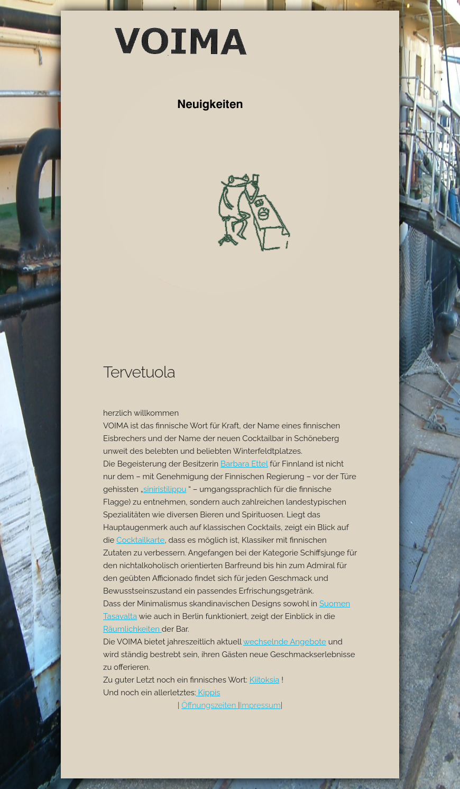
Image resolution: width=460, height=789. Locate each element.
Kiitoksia (265, 680)
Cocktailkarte (140, 540)
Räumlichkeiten (132, 629)
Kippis (208, 692)
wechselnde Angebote (284, 642)
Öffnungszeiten (209, 705)
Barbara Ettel (244, 464)
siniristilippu (164, 489)
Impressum (260, 705)
